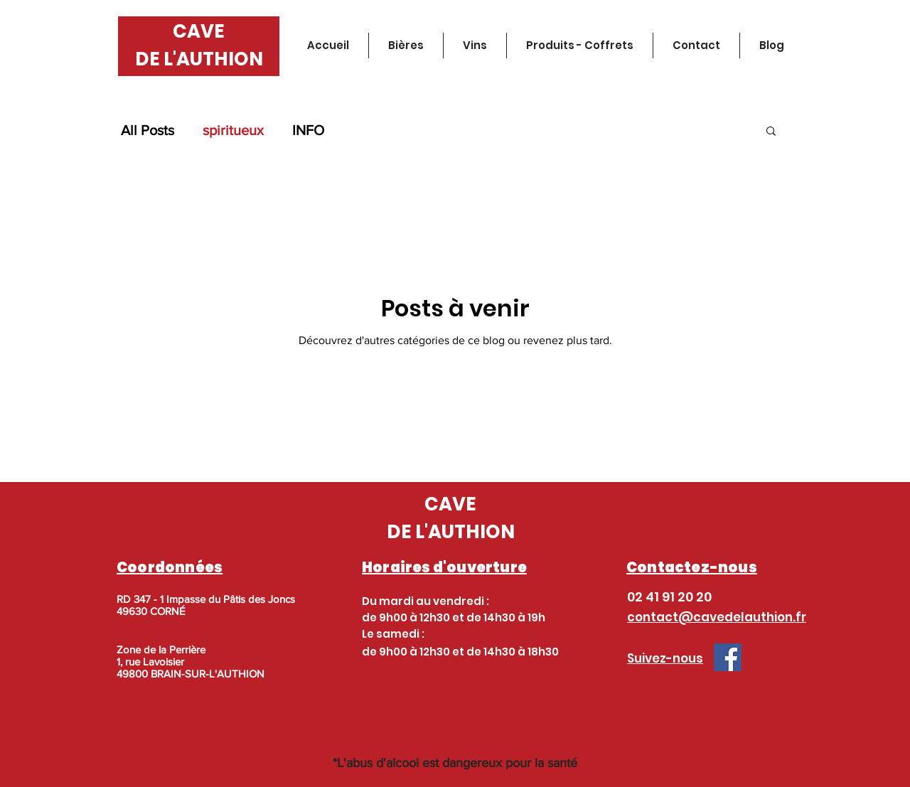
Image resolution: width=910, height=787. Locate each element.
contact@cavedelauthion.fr (716, 617)
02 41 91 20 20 (669, 597)
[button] (771, 131)
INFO (308, 130)
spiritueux (233, 130)
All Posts (147, 130)
